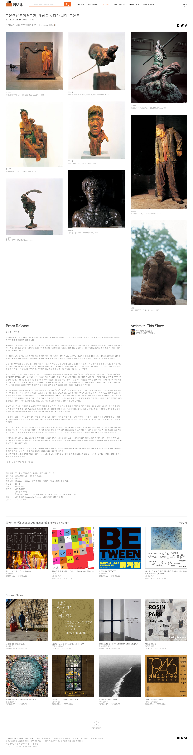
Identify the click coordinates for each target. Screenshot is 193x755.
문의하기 (68, 738)
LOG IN (184, 4)
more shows (96, 727)
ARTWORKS (93, 4)
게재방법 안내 (148, 4)
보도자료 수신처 (97, 738)
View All (183, 523)
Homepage (43, 25)
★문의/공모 (134, 4)
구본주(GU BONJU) (144, 331)
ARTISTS (80, 4)
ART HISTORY (120, 4)
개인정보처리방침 (43, 738)
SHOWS (106, 4)
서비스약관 (57, 738)
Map (52, 25)
